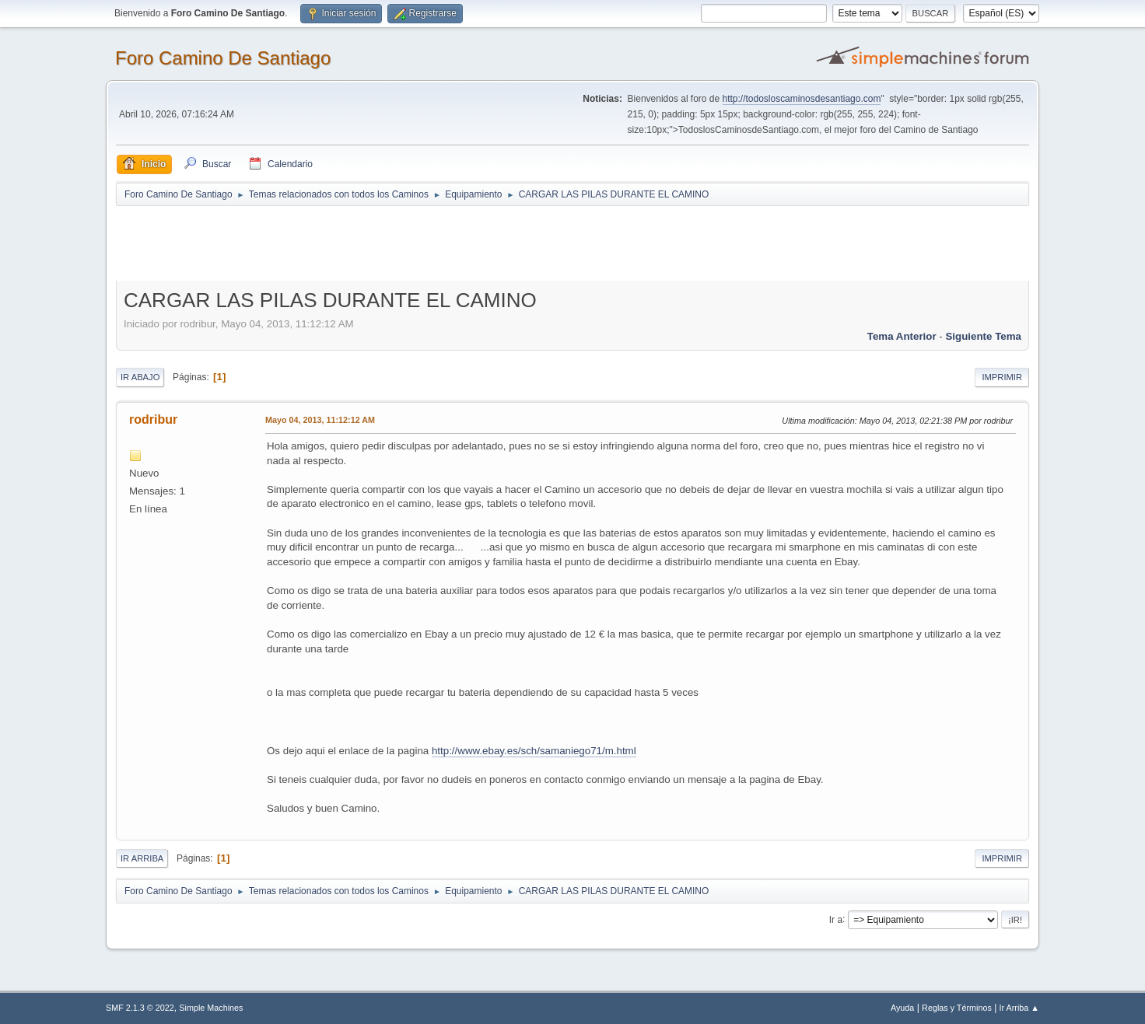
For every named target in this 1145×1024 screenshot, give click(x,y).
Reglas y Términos (957, 1007)
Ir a (835, 919)
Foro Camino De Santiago (223, 57)
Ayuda (902, 1007)
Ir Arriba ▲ (1019, 1007)
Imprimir (1002, 377)
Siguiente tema (983, 336)
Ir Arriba (142, 858)
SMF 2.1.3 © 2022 (140, 1007)
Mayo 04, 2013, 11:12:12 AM (320, 420)
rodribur (153, 419)
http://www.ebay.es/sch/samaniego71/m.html (534, 751)
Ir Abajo (140, 377)
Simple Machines (211, 1007)
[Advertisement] (390, 243)
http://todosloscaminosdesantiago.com (802, 98)
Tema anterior (902, 336)
